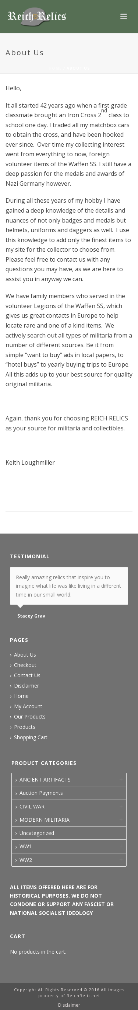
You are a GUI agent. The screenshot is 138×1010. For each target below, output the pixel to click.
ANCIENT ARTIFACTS (45, 779)
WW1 (26, 846)
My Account (28, 706)
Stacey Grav (31, 616)
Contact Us (27, 675)
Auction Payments (41, 792)
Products (24, 727)
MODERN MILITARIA (45, 819)
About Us (25, 654)
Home (55, 68)
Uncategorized (37, 832)
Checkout (25, 665)
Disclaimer (26, 685)
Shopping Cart (30, 737)
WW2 (26, 859)
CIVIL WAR (32, 806)
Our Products (30, 716)
